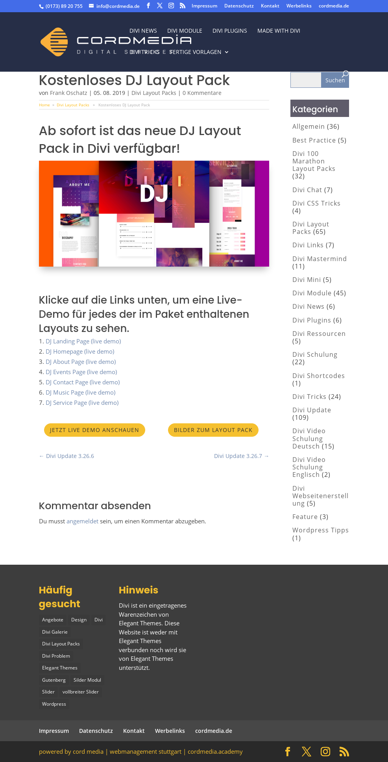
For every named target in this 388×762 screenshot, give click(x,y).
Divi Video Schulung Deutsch (309, 438)
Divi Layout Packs (153, 92)
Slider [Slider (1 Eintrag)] (48, 691)
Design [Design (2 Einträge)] (79, 619)
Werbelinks (299, 6)
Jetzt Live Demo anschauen (94, 430)
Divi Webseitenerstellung (320, 496)
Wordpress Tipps (320, 530)
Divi (124, 605)
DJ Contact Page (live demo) (83, 382)
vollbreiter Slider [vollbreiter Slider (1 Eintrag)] (81, 691)
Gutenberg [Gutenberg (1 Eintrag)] (54, 680)
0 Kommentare (202, 92)
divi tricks (144, 52)
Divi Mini (306, 279)
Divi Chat (307, 189)
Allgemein (308, 126)
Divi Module (184, 31)
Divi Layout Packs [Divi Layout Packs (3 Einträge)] (61, 643)
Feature (305, 516)
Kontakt (270, 6)
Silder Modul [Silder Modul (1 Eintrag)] (87, 680)
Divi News (143, 31)
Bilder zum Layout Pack (213, 430)
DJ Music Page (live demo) (80, 392)
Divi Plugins (229, 31)
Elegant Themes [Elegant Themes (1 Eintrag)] (60, 667)
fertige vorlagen (196, 52)
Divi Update (311, 410)
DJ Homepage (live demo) (80, 351)
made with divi (278, 31)
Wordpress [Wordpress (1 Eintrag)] (54, 704)
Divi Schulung (315, 354)
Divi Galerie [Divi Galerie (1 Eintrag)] (55, 632)
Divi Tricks (309, 396)
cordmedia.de (334, 6)
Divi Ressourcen (319, 333)
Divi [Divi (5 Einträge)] (98, 619)
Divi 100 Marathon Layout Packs (314, 161)
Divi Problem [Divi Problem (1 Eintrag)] (56, 656)
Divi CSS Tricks (316, 203)
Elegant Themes (152, 658)
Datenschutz (239, 6)
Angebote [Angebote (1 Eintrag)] (52, 619)
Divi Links (308, 245)
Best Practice (314, 140)
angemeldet (82, 521)
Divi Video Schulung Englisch (309, 467)
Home (44, 105)
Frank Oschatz (68, 92)
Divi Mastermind (319, 258)
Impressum (204, 6)
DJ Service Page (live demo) (82, 402)
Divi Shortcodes (318, 375)
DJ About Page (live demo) (81, 361)
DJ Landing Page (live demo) (83, 341)
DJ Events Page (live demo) (81, 372)
